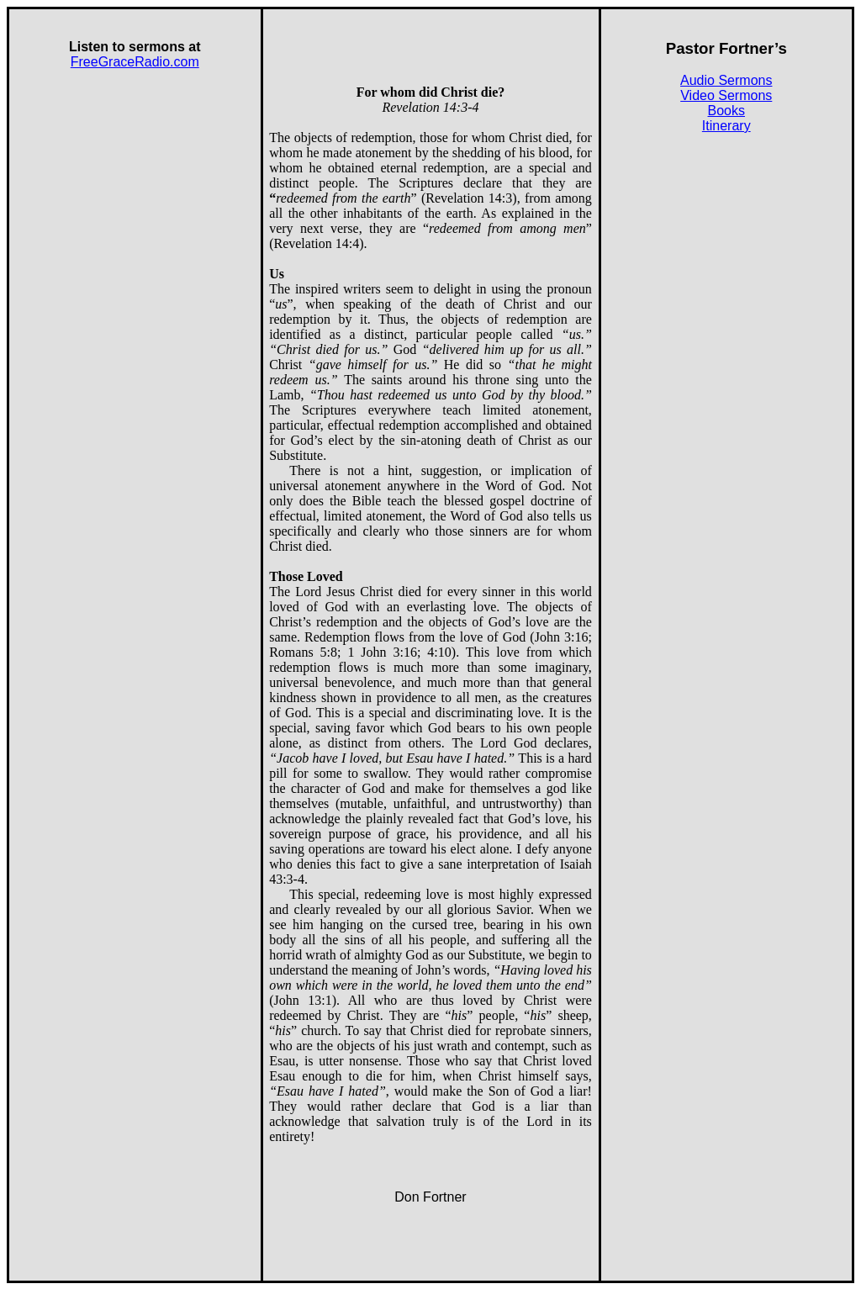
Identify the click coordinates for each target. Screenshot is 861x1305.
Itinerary (726, 126)
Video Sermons (726, 95)
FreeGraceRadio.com (135, 62)
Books (726, 110)
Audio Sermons (726, 80)
